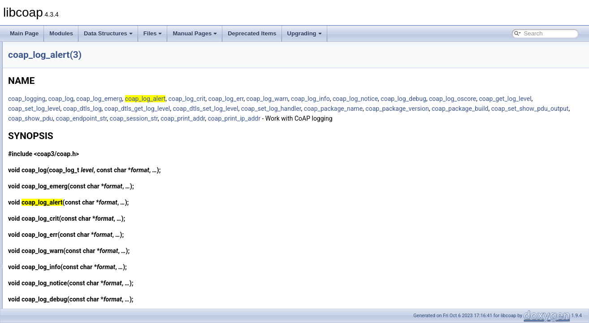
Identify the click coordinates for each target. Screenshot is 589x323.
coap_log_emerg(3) (53, 209)
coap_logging (138, 98)
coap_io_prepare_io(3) (57, 100)
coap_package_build (214, 118)
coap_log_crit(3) (49, 189)
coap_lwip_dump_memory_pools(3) (72, 268)
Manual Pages (195, 33)
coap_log (172, 98)
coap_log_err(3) (49, 219)
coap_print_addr (500, 118)
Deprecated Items (252, 33)
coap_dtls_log (300, 108)
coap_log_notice (467, 98)
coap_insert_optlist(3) (55, 51)
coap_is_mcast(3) (51, 150)
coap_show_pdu (348, 118)
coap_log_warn (379, 98)
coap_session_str (452, 118)
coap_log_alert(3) (50, 179)
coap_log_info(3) (49, 229)
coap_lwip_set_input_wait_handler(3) (74, 278)
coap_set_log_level (251, 108)
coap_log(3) (44, 169)
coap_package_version (151, 118)
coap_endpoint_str (399, 118)
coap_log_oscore (143, 108)
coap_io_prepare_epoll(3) (60, 90)
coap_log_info (422, 98)
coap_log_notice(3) (52, 239)
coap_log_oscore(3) (53, 248)
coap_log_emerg (211, 98)
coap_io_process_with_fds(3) (65, 120)
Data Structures (108, 33)
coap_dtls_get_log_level (355, 108)
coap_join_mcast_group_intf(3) (67, 160)
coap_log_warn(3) (51, 258)
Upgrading (304, 33)
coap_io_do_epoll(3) (54, 61)
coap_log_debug (515, 98)
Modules (61, 33)
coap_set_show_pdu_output (284, 118)
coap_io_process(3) (53, 110)
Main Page (24, 33)
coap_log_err (338, 98)
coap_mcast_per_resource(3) (65, 298)
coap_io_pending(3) (53, 81)
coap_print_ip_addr (552, 118)
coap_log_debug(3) (53, 199)
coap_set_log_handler (488, 108)
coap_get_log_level (196, 108)
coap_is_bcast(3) (50, 140)
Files (152, 33)
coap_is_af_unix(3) (52, 130)
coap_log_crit (299, 98)
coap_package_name (550, 108)
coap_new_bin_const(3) (58, 308)
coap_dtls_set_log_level (422, 108)
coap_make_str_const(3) (59, 288)
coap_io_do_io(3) (50, 71)
